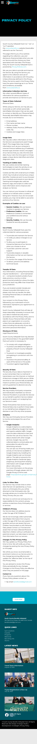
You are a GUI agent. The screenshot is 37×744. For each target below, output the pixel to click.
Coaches (7, 633)
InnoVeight (15, 726)
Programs (8, 635)
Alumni (7, 640)
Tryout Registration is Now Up (16, 690)
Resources (8, 637)
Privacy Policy (24, 726)
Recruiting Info (9, 639)
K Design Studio (22, 724)
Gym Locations (9, 631)
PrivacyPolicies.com (19, 67)
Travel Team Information (14, 665)
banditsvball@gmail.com (13, 622)
